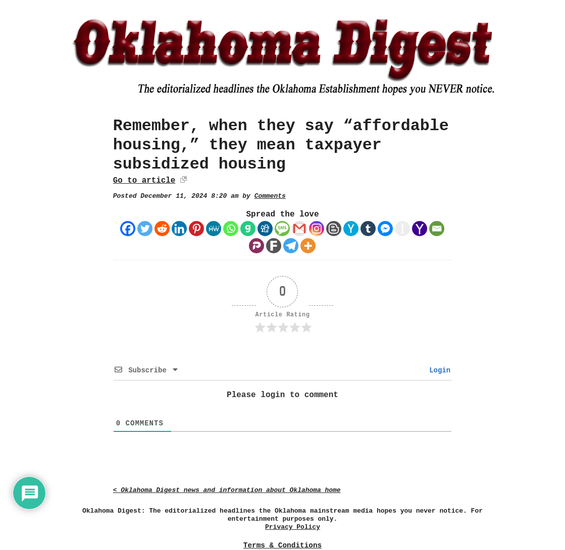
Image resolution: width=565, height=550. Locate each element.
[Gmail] (299, 228)
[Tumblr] (368, 228)
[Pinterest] (196, 228)
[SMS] (282, 228)
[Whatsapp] (230, 228)
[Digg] (265, 228)
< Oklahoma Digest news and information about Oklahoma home (227, 490)
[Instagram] (316, 228)
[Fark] (273, 245)
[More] (308, 245)
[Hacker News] (350, 228)
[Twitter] (144, 228)
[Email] (436, 228)
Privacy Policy (292, 527)
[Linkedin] (179, 228)
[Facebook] (127, 228)
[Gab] (247, 228)
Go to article (144, 180)
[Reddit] (162, 228)
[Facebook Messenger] (385, 228)
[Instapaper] (402, 228)
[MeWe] (213, 228)
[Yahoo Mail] (419, 228)
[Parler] (256, 245)
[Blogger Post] (333, 228)
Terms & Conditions (282, 545)
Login (437, 370)
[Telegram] (290, 245)
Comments (270, 196)
